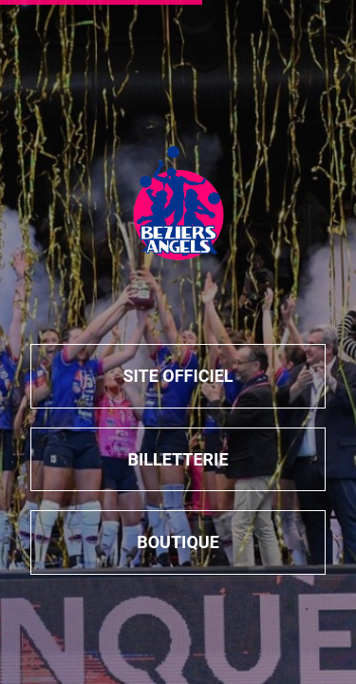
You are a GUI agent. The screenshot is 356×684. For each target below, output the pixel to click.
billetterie (177, 459)
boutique (178, 542)
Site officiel (177, 376)
